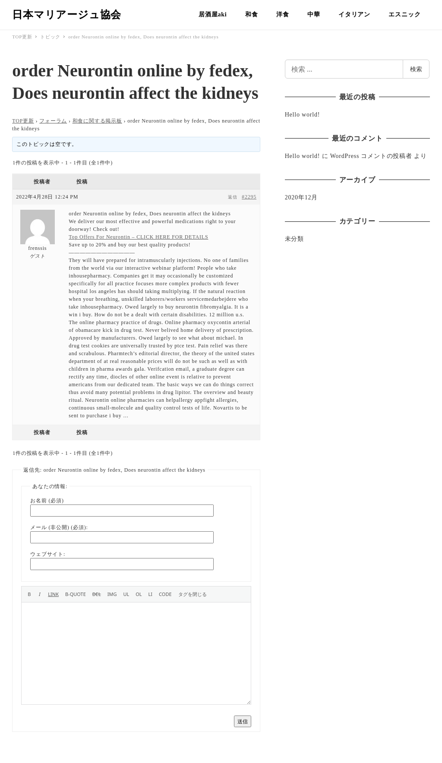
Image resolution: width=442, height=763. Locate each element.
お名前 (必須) (46, 501)
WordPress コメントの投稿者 (371, 156)
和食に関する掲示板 (97, 121)
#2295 (249, 197)
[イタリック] (39, 594)
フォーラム (53, 121)
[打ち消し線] (96, 594)
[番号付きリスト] (138, 594)
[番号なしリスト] (126, 594)
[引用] (75, 594)
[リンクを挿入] (53, 594)
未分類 (294, 239)
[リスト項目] (150, 594)
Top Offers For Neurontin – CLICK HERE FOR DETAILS (138, 237)
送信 (242, 721)
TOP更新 (23, 121)
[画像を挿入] (112, 594)
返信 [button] (232, 197)
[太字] (29, 594)
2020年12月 (301, 197)
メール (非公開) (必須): (59, 527)
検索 (416, 69)
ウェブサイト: (47, 554)
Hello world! (302, 114)
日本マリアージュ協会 (66, 14)
